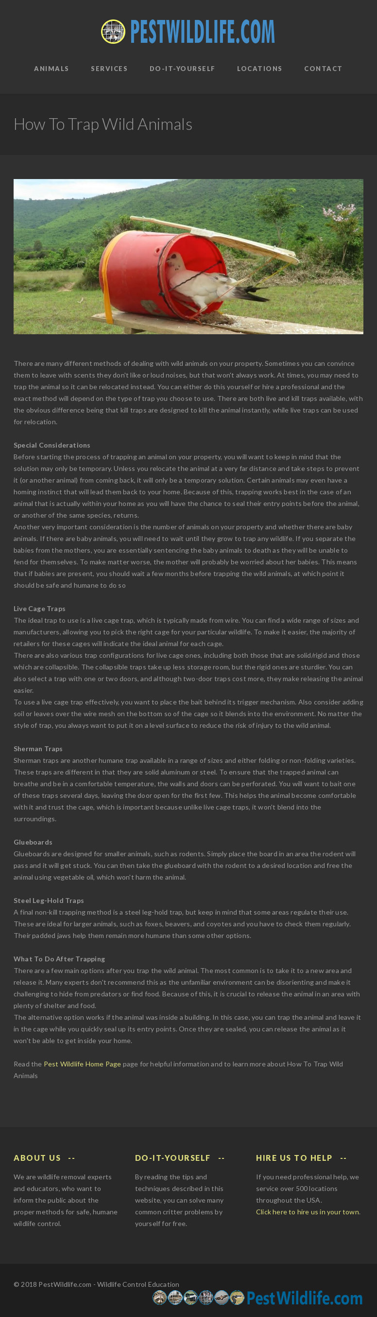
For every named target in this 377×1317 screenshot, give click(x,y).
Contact (323, 68)
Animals (51, 68)
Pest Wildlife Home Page (82, 1064)
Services (109, 68)
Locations (260, 68)
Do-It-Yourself (183, 68)
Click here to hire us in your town (307, 1212)
